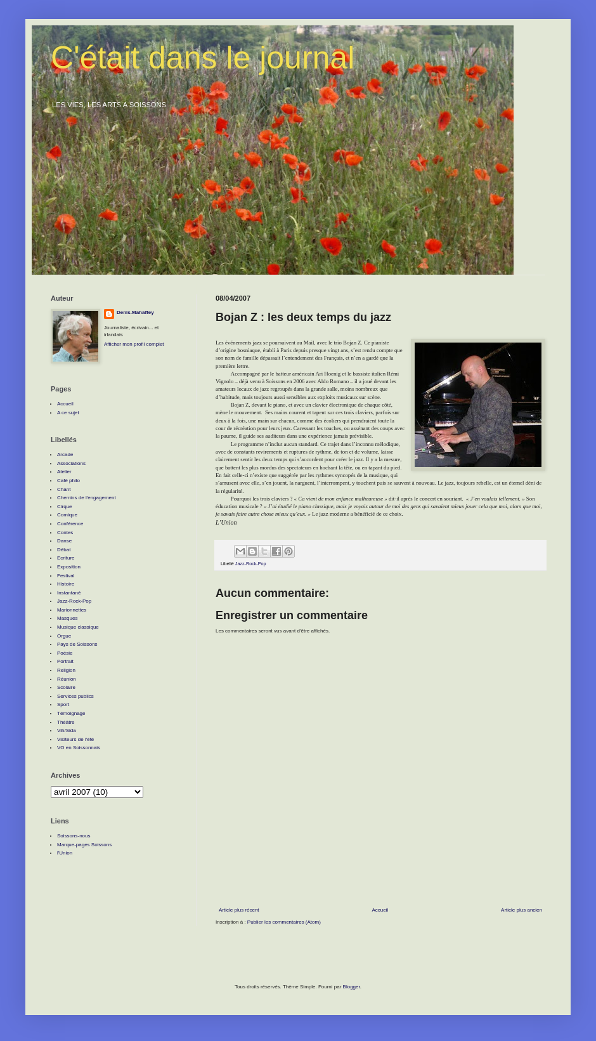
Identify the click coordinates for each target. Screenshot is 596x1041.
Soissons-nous (73, 836)
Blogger (351, 987)
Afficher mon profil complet (134, 344)
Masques (67, 618)
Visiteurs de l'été (75, 739)
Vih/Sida (66, 730)
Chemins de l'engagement (86, 498)
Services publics (75, 696)
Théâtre (66, 722)
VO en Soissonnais (78, 747)
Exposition (69, 567)
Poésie (64, 653)
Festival (66, 576)
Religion (66, 670)
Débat (63, 550)
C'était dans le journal (202, 57)
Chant (63, 489)
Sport (63, 704)
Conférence (70, 524)
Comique (67, 515)
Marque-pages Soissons (84, 845)
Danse (64, 541)
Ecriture (66, 558)
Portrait (65, 661)
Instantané (69, 593)
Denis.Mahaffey (135, 312)
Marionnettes (71, 610)
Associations (71, 463)
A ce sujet (68, 413)
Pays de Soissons (77, 644)
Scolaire (66, 687)
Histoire (65, 584)
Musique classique (78, 627)
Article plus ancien (521, 910)
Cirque (64, 506)
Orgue (64, 636)
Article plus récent (239, 910)
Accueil (380, 910)
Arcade (65, 454)
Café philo (68, 480)
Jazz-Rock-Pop (250, 563)
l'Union (64, 853)
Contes (65, 532)
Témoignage (71, 713)
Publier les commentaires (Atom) (284, 922)
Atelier (64, 472)
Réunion (66, 679)
